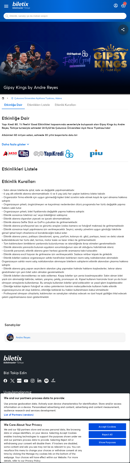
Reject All (107, 434)
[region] (65, 428)
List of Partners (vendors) (18, 414)
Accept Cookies (107, 426)
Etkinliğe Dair (13, 105)
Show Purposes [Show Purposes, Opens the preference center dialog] (107, 442)
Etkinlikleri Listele (38, 105)
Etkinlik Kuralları (65, 105)
